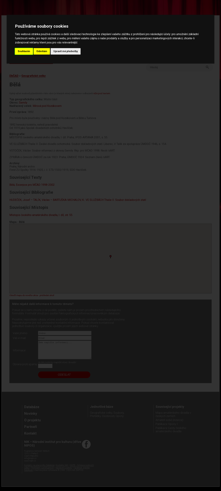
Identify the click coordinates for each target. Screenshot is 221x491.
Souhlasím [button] (24, 51)
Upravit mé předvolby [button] (65, 51)
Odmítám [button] (41, 51)
